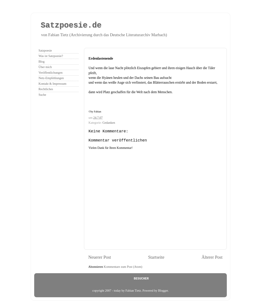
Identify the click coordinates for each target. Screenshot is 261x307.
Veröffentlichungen (51, 72)
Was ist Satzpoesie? (51, 56)
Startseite (156, 257)
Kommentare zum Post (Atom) (123, 266)
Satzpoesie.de (71, 25)
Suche (42, 94)
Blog (42, 61)
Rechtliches (46, 89)
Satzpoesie (45, 50)
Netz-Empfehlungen (51, 78)
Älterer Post (211, 257)
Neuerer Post (99, 257)
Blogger (163, 290)
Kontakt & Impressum (52, 83)
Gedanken (108, 122)
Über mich (45, 67)
